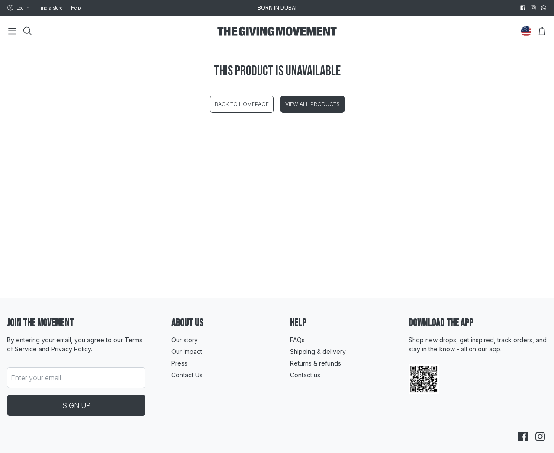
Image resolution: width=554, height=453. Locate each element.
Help (76, 7)
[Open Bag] (542, 31)
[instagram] (533, 7)
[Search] (28, 31)
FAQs (297, 340)
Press (179, 363)
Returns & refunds (315, 363)
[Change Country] (526, 31)
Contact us (305, 375)
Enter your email (36, 377)
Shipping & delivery (318, 351)
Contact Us (187, 375)
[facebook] (522, 7)
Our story (184, 340)
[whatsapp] (543, 7)
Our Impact (186, 351)
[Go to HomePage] (277, 31)
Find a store (50, 7)
